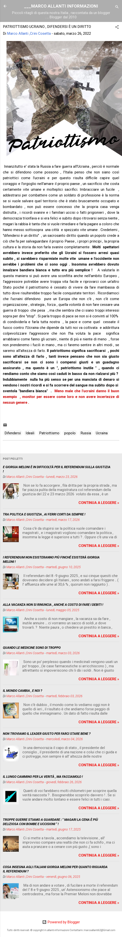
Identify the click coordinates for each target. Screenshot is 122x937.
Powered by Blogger (61, 922)
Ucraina (102, 433)
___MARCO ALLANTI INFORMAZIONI (61, 6)
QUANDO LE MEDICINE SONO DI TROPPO (32, 647)
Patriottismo (49, 433)
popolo (70, 433)
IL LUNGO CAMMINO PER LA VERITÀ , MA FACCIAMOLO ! (43, 776)
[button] (117, 27)
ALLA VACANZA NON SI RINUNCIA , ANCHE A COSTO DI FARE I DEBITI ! (53, 604)
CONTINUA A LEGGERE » (99, 503)
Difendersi (13, 433)
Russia (85, 433)
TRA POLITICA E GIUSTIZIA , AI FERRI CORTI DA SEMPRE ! (44, 514)
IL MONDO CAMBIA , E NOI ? (22, 690)
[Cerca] (117, 7)
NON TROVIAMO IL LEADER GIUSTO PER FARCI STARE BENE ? (47, 733)
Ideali (30, 433)
